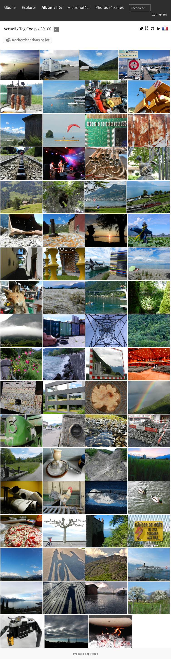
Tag (22, 28)
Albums (10, 7)
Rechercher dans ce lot (31, 39)
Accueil (10, 28)
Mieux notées (78, 7)
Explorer (29, 7)
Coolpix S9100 (39, 28)
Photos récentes (110, 7)
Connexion (159, 14)
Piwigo (94, 654)
